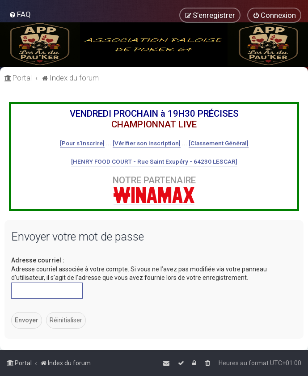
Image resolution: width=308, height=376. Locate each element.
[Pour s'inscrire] (82, 143)
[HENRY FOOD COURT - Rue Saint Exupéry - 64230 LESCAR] (154, 161)
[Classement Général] (219, 143)
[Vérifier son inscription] (147, 143)
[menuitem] (20, 14)
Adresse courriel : (37, 260)
